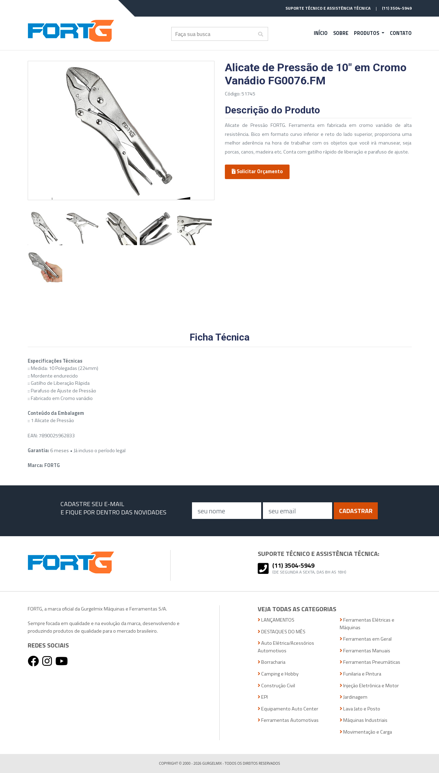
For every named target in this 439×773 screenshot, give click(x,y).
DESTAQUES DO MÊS (281, 631)
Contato (401, 33)
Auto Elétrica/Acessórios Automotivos (286, 647)
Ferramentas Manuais (365, 650)
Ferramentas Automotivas (288, 720)
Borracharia (271, 662)
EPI (263, 697)
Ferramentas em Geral (366, 639)
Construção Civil (276, 685)
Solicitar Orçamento (257, 171)
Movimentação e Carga (366, 732)
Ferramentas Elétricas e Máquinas (367, 623)
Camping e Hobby (278, 674)
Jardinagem (353, 697)
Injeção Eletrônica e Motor (369, 685)
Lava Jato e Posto (360, 709)
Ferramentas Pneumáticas (370, 662)
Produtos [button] (367, 33)
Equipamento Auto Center (288, 709)
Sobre (340, 33)
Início (321, 33)
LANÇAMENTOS (276, 620)
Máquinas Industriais (363, 720)
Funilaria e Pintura (360, 674)
